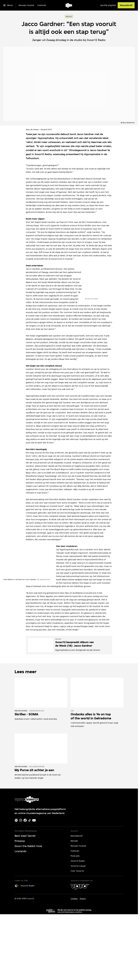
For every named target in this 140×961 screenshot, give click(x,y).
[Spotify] (16, 820)
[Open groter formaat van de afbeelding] (110, 280)
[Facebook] (25, 820)
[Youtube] (34, 820)
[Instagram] (20, 820)
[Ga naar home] (69, 5)
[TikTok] (29, 820)
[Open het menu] (8, 5)
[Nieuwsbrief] (126, 5)
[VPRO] (80, 887)
